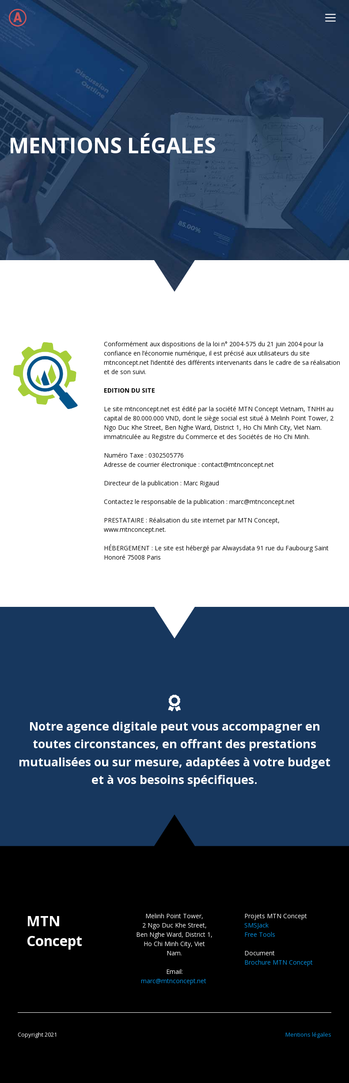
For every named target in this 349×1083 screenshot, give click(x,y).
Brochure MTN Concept (278, 962)
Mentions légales (308, 1034)
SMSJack (256, 925)
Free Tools (259, 934)
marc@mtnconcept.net (173, 981)
